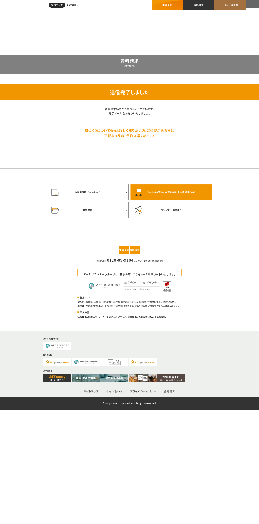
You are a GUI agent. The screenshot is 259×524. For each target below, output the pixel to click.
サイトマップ (91, 505)
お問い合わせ (114, 505)
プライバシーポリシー (143, 505)
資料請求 (199, 4)
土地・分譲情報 (230, 4)
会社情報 (169, 505)
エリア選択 (73, 4)
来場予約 (167, 4)
